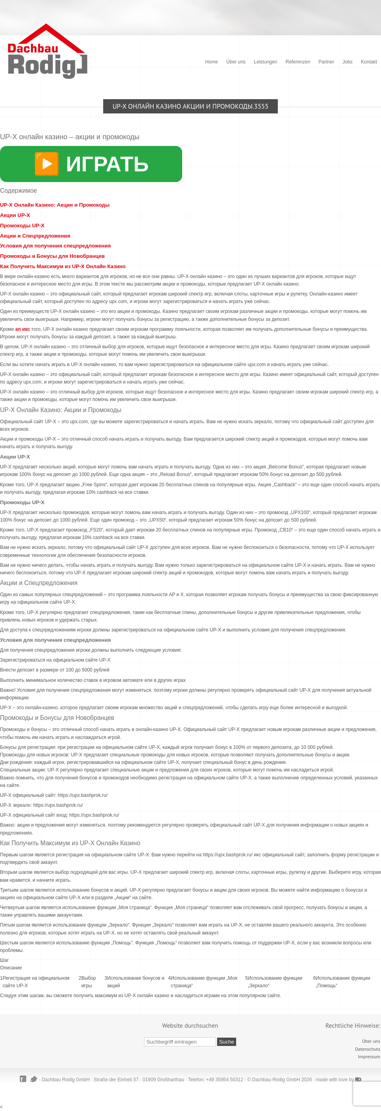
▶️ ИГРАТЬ (91, 164)
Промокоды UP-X (22, 225)
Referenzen (298, 62)
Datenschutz (367, 1049)
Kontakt (369, 62)
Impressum (369, 1056)
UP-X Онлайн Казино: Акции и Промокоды (55, 205)
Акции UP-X (15, 215)
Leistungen (265, 62)
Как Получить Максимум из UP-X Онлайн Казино (63, 266)
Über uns (236, 62)
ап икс (22, 329)
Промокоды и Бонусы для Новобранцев (52, 256)
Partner (326, 62)
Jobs (347, 62)
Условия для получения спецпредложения (55, 246)
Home (211, 62)
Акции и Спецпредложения (35, 236)
